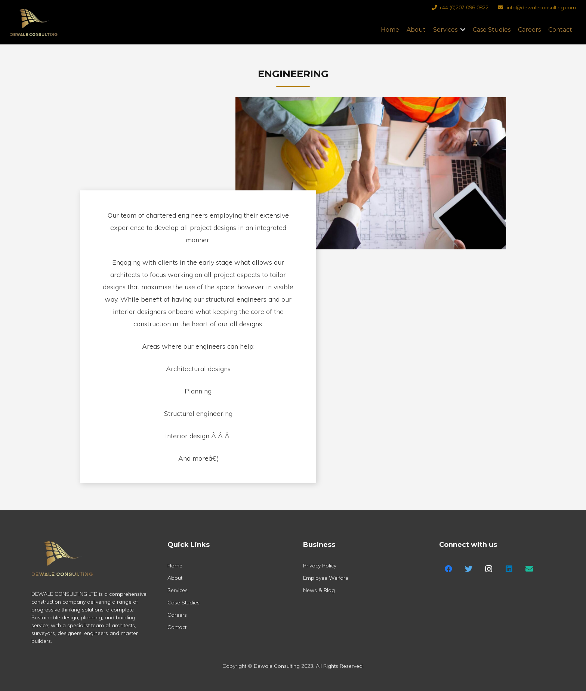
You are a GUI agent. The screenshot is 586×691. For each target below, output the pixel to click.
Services (177, 590)
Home (174, 565)
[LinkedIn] (509, 569)
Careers (177, 614)
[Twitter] (468, 569)
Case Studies (183, 602)
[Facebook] (448, 569)
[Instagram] (488, 569)
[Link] (34, 30)
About (174, 578)
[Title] (529, 569)
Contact (176, 627)
